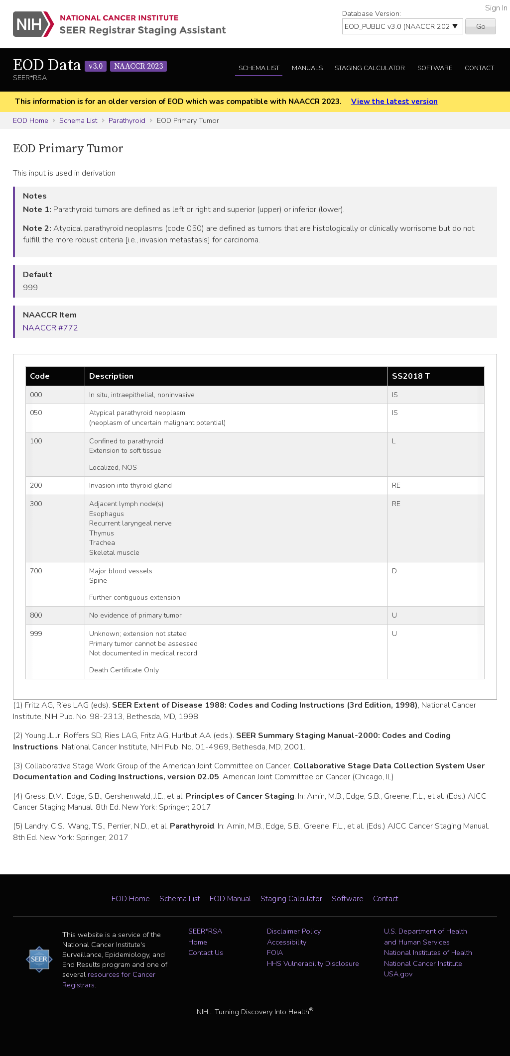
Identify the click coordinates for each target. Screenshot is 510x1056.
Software (434, 68)
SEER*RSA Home (205, 936)
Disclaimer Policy (294, 931)
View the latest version (394, 101)
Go (481, 26)
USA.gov (398, 974)
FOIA (275, 952)
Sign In (496, 7)
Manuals (307, 68)
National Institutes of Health (428, 952)
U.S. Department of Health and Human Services (425, 936)
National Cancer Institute (423, 963)
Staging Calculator (370, 68)
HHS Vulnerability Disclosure (313, 963)
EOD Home (30, 120)
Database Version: (371, 13)
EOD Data (90, 66)
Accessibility (286, 942)
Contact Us (205, 952)
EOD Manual (230, 899)
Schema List (259, 68)
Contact (479, 68)
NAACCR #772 (50, 327)
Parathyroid (127, 120)
